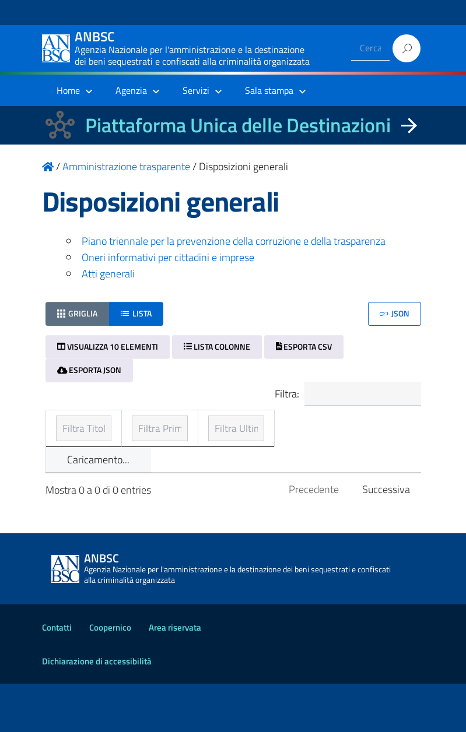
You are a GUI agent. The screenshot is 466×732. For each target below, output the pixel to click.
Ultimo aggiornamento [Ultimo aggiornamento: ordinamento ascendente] (337, 434)
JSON (394, 313)
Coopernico (110, 675)
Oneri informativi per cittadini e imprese (168, 257)
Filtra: (343, 395)
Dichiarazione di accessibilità (97, 709)
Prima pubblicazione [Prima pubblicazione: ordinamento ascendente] (219, 442)
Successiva (386, 538)
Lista (136, 313)
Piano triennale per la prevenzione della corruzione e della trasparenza (234, 241)
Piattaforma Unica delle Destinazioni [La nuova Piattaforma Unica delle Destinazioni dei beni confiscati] (238, 125)
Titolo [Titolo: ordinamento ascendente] (70, 442)
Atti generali (108, 273)
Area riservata (175, 675)
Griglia (77, 313)
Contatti (57, 675)
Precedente (314, 538)
